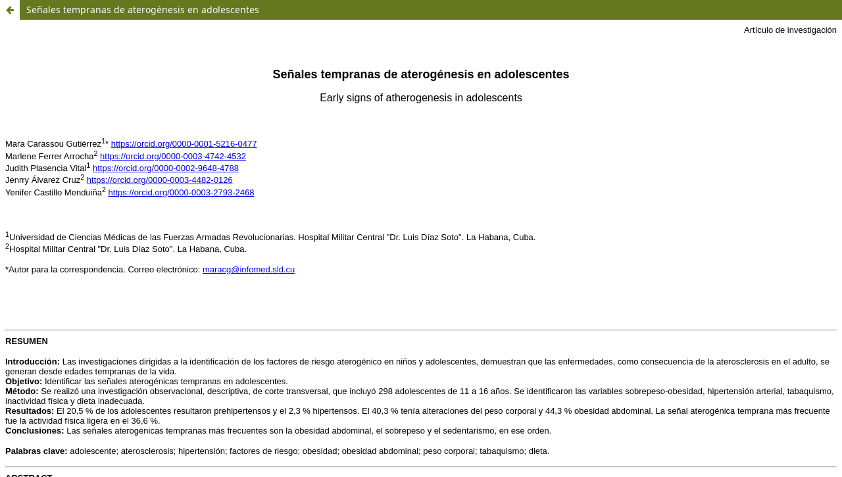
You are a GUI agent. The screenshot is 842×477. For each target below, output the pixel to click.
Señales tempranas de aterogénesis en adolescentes (142, 9)
